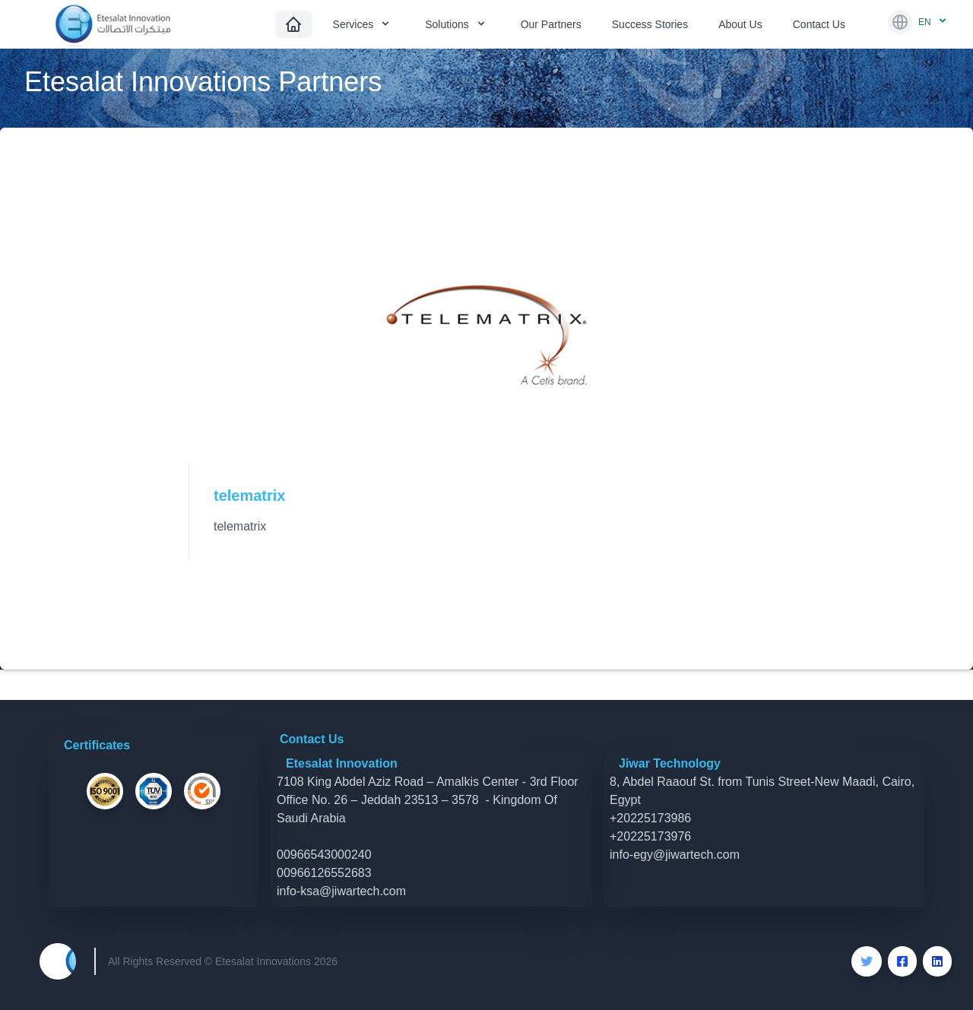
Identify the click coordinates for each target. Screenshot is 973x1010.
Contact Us (819, 24)
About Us (740, 24)
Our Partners (551, 24)
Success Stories (650, 24)
